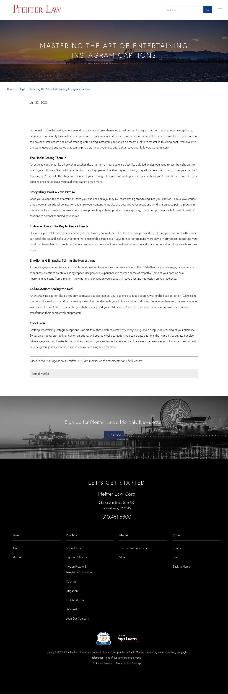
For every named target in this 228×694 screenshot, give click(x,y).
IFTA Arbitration (75, 600)
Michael (17, 557)
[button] (219, 10)
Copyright (72, 581)
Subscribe (114, 434)
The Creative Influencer (133, 548)
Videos (123, 557)
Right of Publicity (76, 557)
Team (16, 535)
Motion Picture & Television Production (79, 569)
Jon (14, 548)
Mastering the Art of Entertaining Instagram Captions (59, 89)
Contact (178, 548)
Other (177, 535)
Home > (12, 89)
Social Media (74, 548)
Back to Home (181, 566)
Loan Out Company (77, 618)
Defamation (73, 609)
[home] (37, 10)
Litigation (72, 590)
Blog (175, 557)
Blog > (23, 89)
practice (71, 535)
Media (123, 535)
